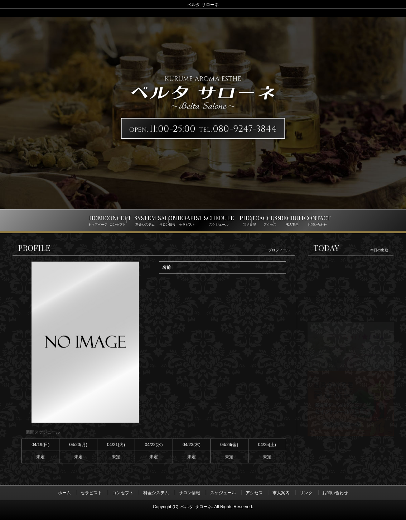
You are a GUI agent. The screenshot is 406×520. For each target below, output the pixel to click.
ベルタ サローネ (196, 506)
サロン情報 (189, 492)
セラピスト (91, 492)
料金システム (156, 492)
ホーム (64, 492)
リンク (306, 492)
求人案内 (281, 492)
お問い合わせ (335, 492)
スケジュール (223, 492)
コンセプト (123, 492)
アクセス (254, 492)
